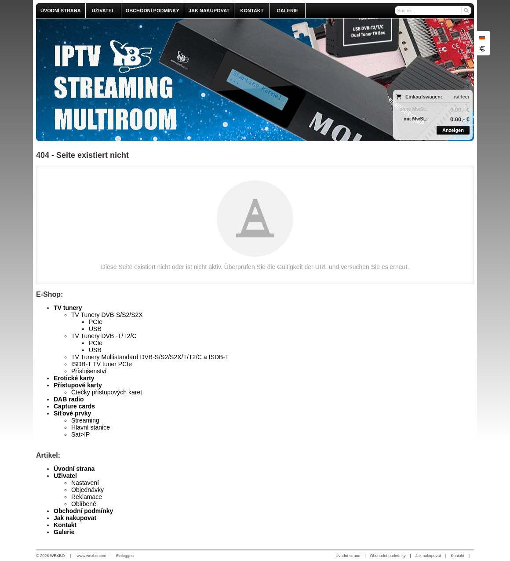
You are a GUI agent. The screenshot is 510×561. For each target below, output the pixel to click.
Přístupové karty (78, 385)
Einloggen (125, 556)
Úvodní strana (74, 468)
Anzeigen (453, 130)
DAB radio (69, 399)
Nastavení (85, 482)
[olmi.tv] (200, 80)
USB (95, 328)
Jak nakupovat (75, 517)
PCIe (95, 321)
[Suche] (433, 10)
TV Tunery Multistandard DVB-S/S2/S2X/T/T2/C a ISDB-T (150, 357)
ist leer (462, 96)
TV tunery (68, 307)
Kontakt (65, 524)
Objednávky (87, 489)
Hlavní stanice (90, 427)
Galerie (64, 532)
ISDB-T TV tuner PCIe (101, 364)
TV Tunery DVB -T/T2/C (104, 335)
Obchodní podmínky (83, 510)
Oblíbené (83, 503)
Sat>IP (80, 434)
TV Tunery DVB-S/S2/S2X (107, 314)
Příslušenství (88, 371)
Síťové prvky (72, 413)
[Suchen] (465, 10)
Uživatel (65, 475)
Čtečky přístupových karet (106, 392)
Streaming (85, 420)
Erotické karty (74, 378)
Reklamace (86, 496)
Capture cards (74, 406)
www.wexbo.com (91, 556)
